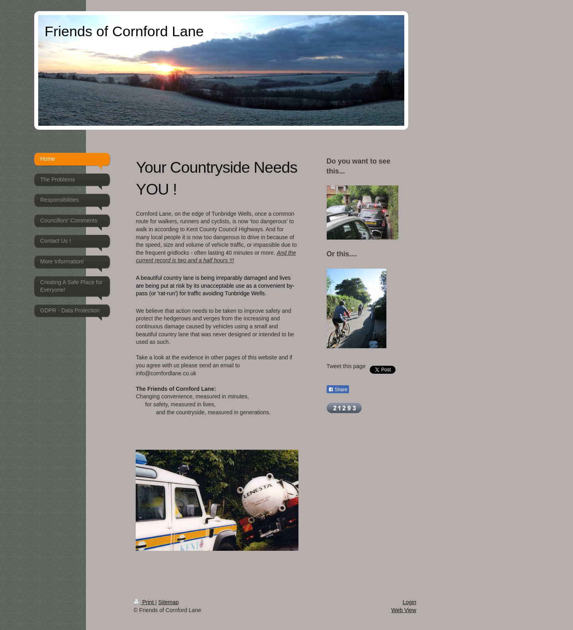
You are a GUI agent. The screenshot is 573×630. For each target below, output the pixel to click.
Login (409, 602)
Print (145, 602)
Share (337, 389)
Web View (403, 610)
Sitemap (168, 602)
